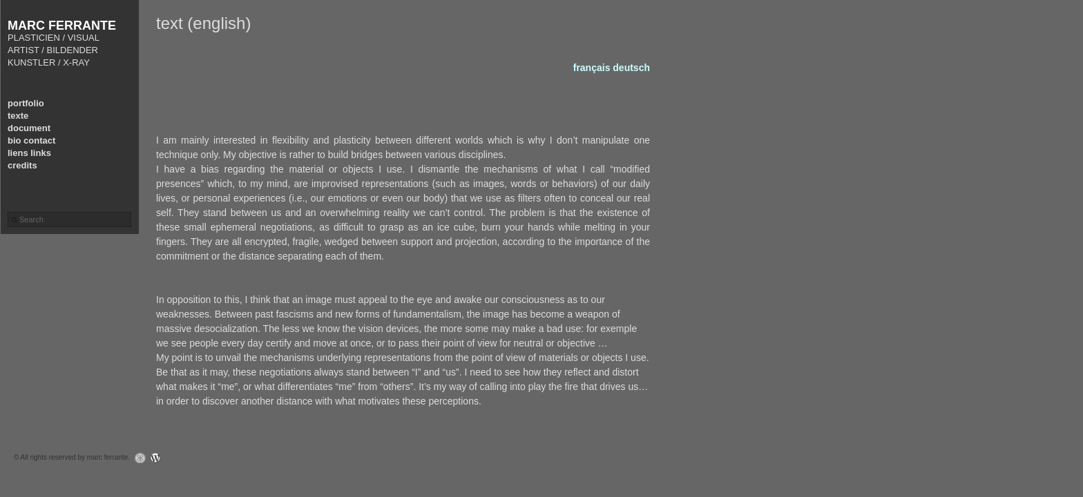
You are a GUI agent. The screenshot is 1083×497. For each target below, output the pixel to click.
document (29, 128)
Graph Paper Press (136, 458)
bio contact (31, 140)
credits (22, 165)
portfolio (26, 103)
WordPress (159, 458)
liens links (29, 153)
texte (18, 115)
